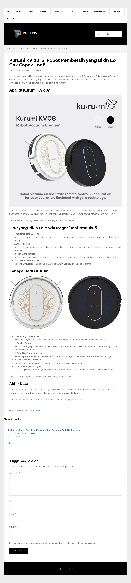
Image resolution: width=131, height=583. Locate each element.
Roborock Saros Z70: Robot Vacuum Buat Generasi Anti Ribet (40, 430)
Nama (12, 501)
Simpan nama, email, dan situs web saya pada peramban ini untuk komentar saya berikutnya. (52, 543)
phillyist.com (26, 33)
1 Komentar (37, 70)
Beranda (10, 49)
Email (12, 514)
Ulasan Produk (34, 410)
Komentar (14, 473)
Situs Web (14, 527)
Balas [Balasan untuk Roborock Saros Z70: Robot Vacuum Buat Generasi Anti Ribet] (11, 443)
